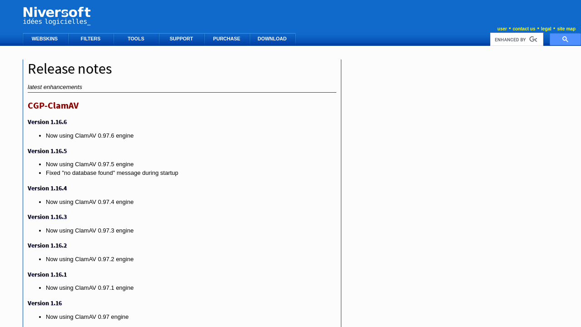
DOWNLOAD (273, 38)
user (502, 28)
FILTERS (91, 38)
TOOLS (136, 38)
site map (566, 28)
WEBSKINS (45, 38)
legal (546, 28)
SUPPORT (182, 38)
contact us (523, 28)
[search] (516, 39)
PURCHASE (227, 38)
